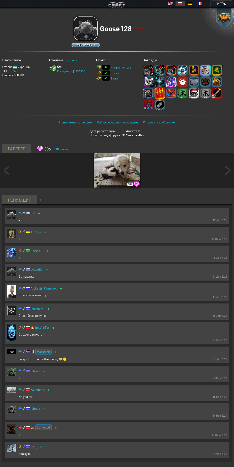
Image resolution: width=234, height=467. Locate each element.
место (61, 149)
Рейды (115, 73)
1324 (12, 71)
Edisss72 (37, 251)
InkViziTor (42, 327)
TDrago (36, 232)
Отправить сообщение (159, 122)
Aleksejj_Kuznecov (44, 288)
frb (33, 213)
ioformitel (37, 309)
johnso (35, 371)
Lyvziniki (37, 269)
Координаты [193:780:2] (71, 71)
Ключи (72, 60)
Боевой (115, 78)
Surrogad (43, 427)
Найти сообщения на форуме (117, 122)
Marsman (43, 352)
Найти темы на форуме (75, 122)
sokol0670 (38, 390)
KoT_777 (37, 447)
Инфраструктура (121, 67)
